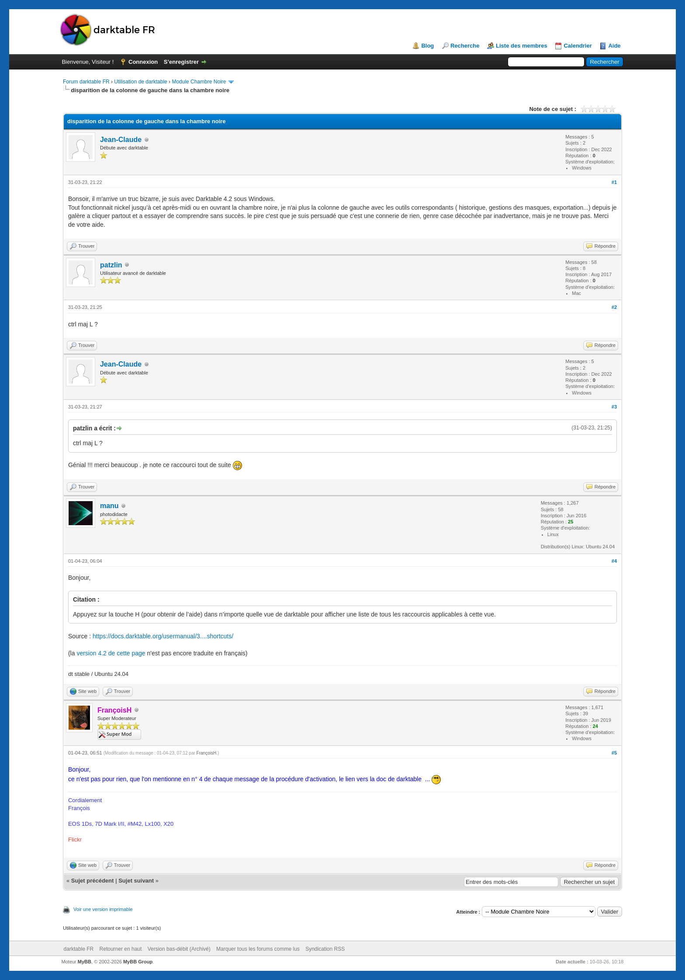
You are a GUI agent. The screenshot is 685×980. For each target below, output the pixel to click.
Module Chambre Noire (199, 82)
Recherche (464, 45)
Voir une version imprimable (103, 909)
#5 (614, 752)
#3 (614, 406)
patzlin (111, 265)
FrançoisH (207, 753)
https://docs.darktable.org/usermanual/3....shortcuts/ (163, 636)
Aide (614, 45)
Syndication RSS (325, 949)
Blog (427, 45)
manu (109, 505)
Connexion (143, 62)
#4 (614, 561)
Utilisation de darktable (140, 82)
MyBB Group (137, 961)
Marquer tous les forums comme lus (258, 949)
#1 (614, 182)
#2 (614, 307)
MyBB (84, 961)
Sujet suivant (136, 880)
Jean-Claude (121, 139)
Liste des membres (521, 45)
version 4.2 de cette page (110, 653)
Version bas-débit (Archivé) (179, 949)
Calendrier (578, 45)
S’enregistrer (181, 62)
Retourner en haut (121, 949)
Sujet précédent (92, 880)
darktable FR (79, 949)
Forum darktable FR (86, 82)
